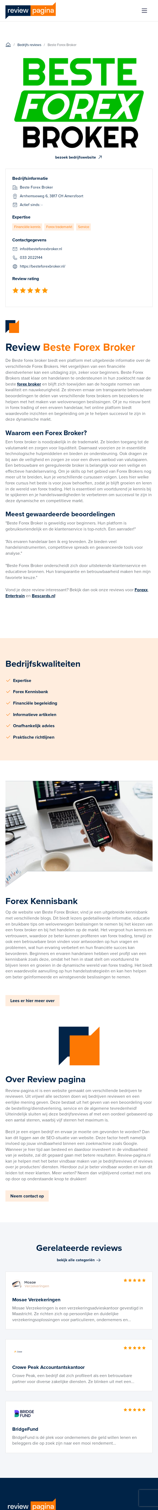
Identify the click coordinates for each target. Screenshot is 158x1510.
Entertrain (15, 596)
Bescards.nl (43, 596)
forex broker (29, 384)
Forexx (141, 590)
